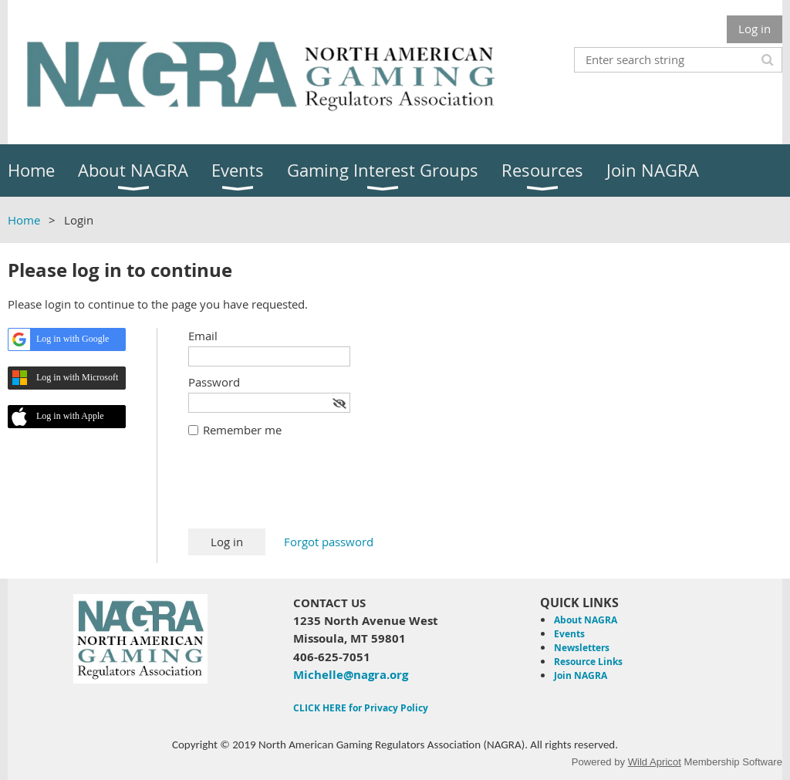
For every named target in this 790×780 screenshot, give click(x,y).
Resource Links (588, 661)
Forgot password (328, 541)
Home (24, 220)
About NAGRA (585, 619)
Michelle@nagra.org (350, 675)
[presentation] (305, 491)
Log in (754, 28)
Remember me (242, 429)
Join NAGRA (580, 675)
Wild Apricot (654, 762)
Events (569, 633)
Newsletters (581, 647)
